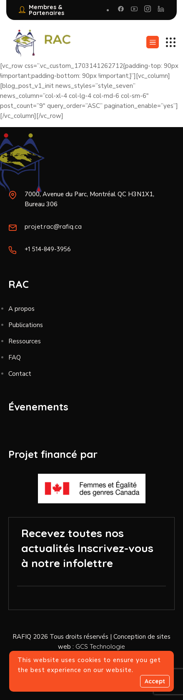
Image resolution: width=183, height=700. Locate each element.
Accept (155, 681)
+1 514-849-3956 (48, 249)
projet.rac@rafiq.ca (53, 226)
